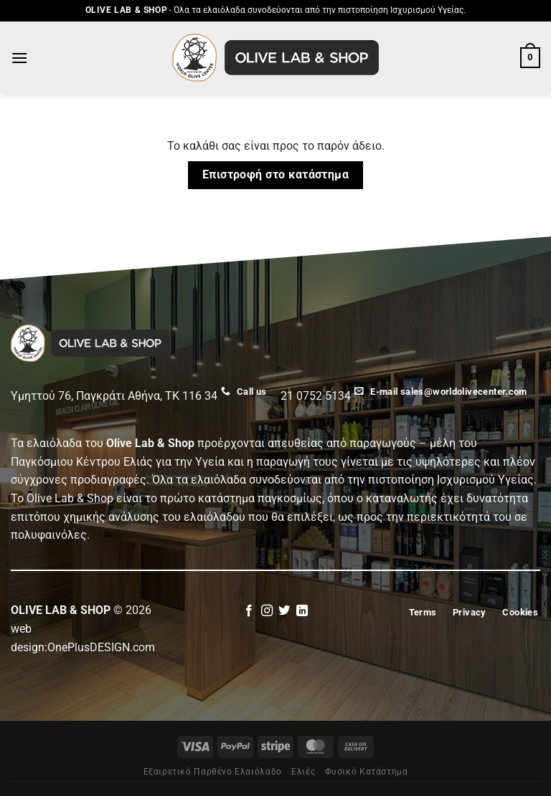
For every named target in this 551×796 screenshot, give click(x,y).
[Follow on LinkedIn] (302, 611)
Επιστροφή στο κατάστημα (275, 174)
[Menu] (19, 57)
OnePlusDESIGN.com (101, 647)
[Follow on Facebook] (249, 611)
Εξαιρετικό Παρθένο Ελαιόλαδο (212, 772)
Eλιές (303, 772)
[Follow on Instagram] (267, 611)
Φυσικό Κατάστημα (366, 772)
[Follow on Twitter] (284, 611)
